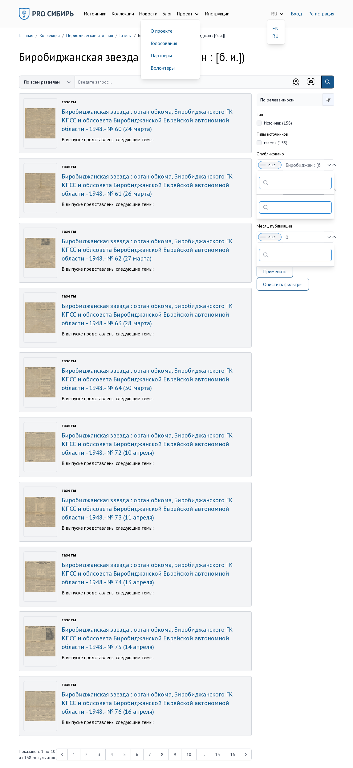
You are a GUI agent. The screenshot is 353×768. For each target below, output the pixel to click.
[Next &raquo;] (246, 754)
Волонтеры (163, 68)
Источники (95, 13)
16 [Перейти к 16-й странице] (232, 754)
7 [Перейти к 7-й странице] (149, 754)
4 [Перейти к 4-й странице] (112, 754)
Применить (274, 271)
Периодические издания (89, 35)
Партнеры (161, 55)
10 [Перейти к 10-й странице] (188, 754)
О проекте (161, 31)
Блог (167, 13)
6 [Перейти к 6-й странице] (137, 754)
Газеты (126, 35)
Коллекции (123, 13)
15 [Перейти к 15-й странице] (217, 754)
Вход (296, 13)
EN (275, 28)
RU (275, 36)
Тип (260, 114)
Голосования (164, 43)
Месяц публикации (274, 226)
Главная (26, 35)
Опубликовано (270, 154)
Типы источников (272, 134)
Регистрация (321, 13)
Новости (148, 13)
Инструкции (217, 13)
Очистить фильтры (282, 284)
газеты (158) (275, 143)
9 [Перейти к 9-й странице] (175, 754)
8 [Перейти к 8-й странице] (162, 754)
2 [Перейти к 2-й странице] (86, 754)
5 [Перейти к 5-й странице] (124, 754)
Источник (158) (278, 123)
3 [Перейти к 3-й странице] (99, 754)
